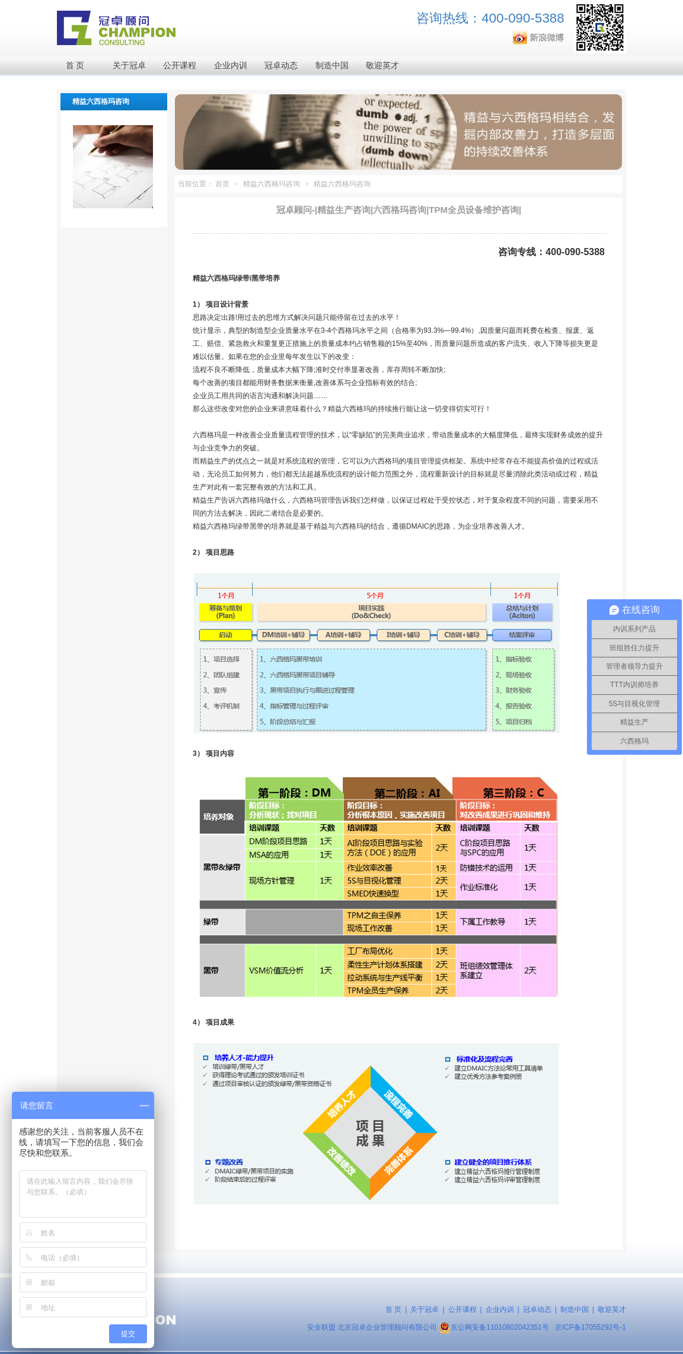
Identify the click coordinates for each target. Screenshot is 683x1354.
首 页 (75, 65)
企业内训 (230, 65)
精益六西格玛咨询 (271, 184)
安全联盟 (321, 1327)
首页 (222, 184)
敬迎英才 (382, 65)
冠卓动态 (281, 65)
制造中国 (332, 65)
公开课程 (179, 65)
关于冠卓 (129, 65)
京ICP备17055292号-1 (590, 1327)
